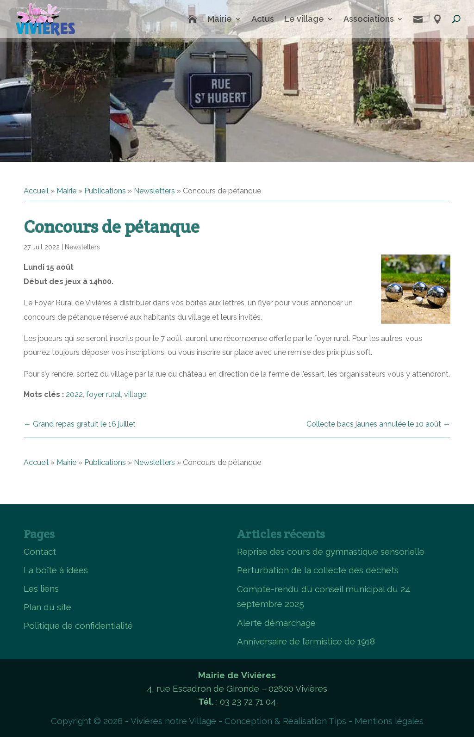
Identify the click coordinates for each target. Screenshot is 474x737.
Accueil (36, 190)
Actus (262, 19)
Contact (40, 551)
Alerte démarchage (276, 623)
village (135, 394)
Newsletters (154, 190)
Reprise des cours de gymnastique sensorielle (330, 551)
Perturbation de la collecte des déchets (318, 570)
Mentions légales (389, 721)
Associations (368, 19)
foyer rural (103, 394)
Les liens (41, 588)
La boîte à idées (56, 570)
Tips (337, 721)
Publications (105, 190)
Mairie (219, 19)
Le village (304, 19)
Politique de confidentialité (78, 625)
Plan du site (47, 607)
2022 (74, 394)
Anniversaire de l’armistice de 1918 (306, 641)
